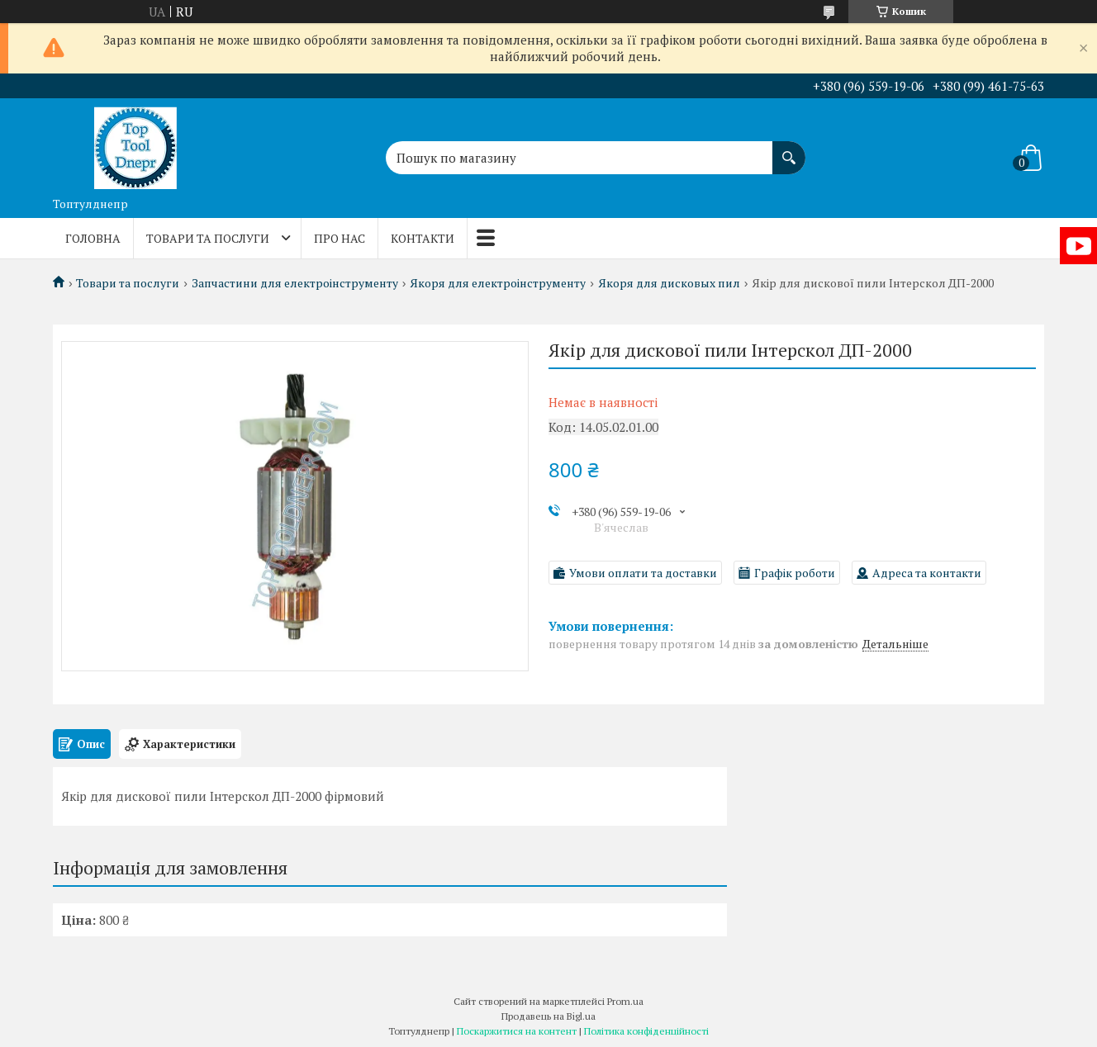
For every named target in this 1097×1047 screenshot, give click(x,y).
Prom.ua (625, 1001)
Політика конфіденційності (646, 1031)
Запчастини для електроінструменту (295, 283)
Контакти (422, 238)
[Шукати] (788, 149)
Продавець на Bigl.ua (548, 1016)
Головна (93, 238)
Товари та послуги (207, 238)
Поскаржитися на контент (517, 1031)
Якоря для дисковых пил (669, 283)
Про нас (339, 238)
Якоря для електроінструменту (498, 283)
